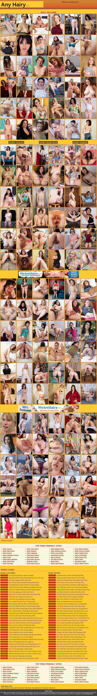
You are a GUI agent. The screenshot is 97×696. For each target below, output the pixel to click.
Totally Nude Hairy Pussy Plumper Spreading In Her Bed (20, 587)
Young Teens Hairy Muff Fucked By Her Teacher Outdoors (21, 613)
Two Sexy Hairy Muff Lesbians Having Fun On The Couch (21, 618)
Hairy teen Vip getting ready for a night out (16, 642)
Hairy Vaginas (32, 553)
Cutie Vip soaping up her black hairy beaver (17, 592)
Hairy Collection (81, 555)
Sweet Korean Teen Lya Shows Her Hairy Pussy (66, 582)
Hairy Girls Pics (9, 561)
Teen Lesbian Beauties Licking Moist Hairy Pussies (19, 611)
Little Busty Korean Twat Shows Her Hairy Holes (66, 592)
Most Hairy (55, 561)
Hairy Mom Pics (48, 142)
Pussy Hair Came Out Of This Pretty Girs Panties (66, 634)
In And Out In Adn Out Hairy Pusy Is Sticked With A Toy (68, 618)
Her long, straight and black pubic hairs (15, 580)
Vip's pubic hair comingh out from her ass (16, 597)
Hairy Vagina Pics (81, 553)
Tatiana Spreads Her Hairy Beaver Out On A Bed (66, 578)
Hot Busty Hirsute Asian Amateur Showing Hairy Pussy (68, 594)
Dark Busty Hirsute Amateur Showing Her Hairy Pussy (68, 611)
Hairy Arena (80, 142)
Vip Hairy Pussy (57, 559)
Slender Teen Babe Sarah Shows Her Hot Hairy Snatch (68, 658)
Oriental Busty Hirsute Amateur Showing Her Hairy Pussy (21, 620)
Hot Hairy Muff (80, 561)
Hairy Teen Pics (32, 549)
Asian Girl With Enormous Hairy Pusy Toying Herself (68, 608)
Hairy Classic (56, 557)
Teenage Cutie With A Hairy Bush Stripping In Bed (67, 632)
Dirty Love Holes (57, 553)
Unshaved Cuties (57, 555)
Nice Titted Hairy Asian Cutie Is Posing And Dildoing (67, 587)
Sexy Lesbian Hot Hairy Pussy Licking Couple (17, 601)
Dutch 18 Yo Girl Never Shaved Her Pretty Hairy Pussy (20, 594)
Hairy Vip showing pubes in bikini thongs (16, 649)
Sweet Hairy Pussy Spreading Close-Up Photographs (67, 604)
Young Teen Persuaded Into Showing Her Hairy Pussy (67, 580)
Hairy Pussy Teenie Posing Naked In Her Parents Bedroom (21, 608)
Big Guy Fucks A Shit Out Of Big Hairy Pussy (17, 625)
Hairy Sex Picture (57, 563)
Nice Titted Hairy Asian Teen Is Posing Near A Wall (19, 658)
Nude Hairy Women (10, 559)
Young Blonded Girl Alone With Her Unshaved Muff (19, 585)
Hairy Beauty (32, 551)
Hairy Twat (79, 559)
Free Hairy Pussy (33, 563)
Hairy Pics (52, 687)
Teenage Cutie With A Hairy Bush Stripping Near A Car (20, 644)
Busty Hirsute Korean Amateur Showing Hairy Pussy (19, 582)
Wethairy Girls (32, 561)
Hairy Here (21, 687)
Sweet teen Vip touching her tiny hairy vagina (17, 599)
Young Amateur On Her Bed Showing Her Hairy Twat (20, 646)
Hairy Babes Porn (57, 549)
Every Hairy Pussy (82, 563)
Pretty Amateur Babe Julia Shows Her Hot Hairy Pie (19, 604)
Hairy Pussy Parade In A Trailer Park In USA (65, 599)
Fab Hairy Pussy (33, 555)
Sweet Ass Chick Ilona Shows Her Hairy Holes (18, 615)
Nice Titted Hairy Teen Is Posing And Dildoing (65, 597)
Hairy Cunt (7, 557)
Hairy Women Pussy (58, 551)
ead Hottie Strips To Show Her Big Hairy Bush (65, 575)
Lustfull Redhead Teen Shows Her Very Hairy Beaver (67, 613)
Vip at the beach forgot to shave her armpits (17, 575)
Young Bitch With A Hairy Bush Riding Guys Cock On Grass (22, 578)
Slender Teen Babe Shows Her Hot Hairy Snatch (66, 625)
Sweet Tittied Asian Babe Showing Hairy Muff (65, 623)
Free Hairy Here (33, 557)
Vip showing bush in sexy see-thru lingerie (16, 630)
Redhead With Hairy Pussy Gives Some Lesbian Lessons (20, 651)
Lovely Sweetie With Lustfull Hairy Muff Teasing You (68, 585)
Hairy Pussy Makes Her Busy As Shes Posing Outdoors (20, 589)
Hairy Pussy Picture (82, 551)
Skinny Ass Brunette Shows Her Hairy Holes (65, 601)
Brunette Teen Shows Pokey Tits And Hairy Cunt (66, 656)
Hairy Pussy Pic (81, 557)
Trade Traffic (48, 691)
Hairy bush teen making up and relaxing (16, 656)
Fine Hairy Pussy (33, 559)
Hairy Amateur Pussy (11, 555)
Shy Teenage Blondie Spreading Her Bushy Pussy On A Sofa (21, 639)
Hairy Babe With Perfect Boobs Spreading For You (67, 637)
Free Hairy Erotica (81, 549)
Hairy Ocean (16, 142)
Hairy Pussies (8, 563)
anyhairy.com (89, 694)
